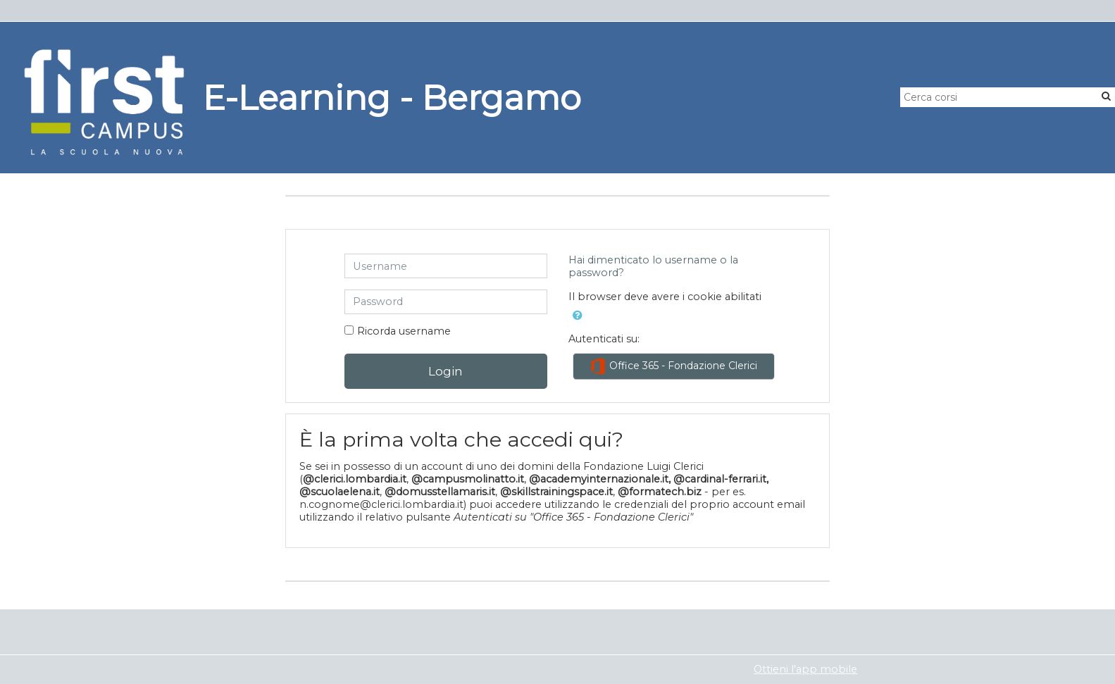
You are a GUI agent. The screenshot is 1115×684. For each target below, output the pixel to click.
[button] (577, 315)
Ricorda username (404, 331)
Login (445, 370)
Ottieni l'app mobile (805, 669)
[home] (104, 102)
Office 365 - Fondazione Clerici (673, 366)
